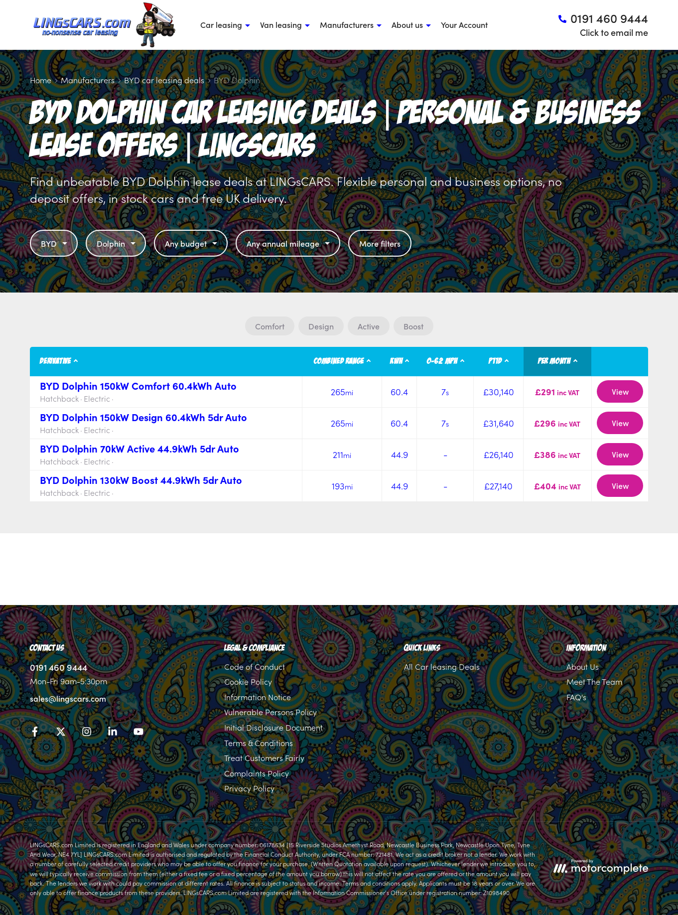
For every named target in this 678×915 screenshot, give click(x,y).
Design (321, 325)
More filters (380, 243)
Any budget (192, 243)
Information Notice (257, 696)
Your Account (464, 24)
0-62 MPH (442, 361)
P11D (495, 361)
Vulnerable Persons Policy (270, 711)
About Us (582, 666)
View (620, 391)
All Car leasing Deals (442, 666)
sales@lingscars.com (68, 698)
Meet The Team (594, 681)
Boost (413, 325)
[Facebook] (35, 733)
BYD (55, 243)
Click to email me (614, 32)
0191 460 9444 (58, 667)
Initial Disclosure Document (273, 727)
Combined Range (339, 361)
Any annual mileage (289, 243)
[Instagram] (87, 733)
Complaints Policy (256, 772)
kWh (396, 361)
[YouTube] (138, 733)
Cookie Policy (248, 681)
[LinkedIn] (113, 733)
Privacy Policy (249, 787)
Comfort (269, 325)
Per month (554, 361)
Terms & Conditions (258, 742)
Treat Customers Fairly (264, 757)
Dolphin (117, 243)
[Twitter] (61, 733)
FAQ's (576, 696)
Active (369, 325)
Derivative (55, 361)
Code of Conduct (254, 666)
